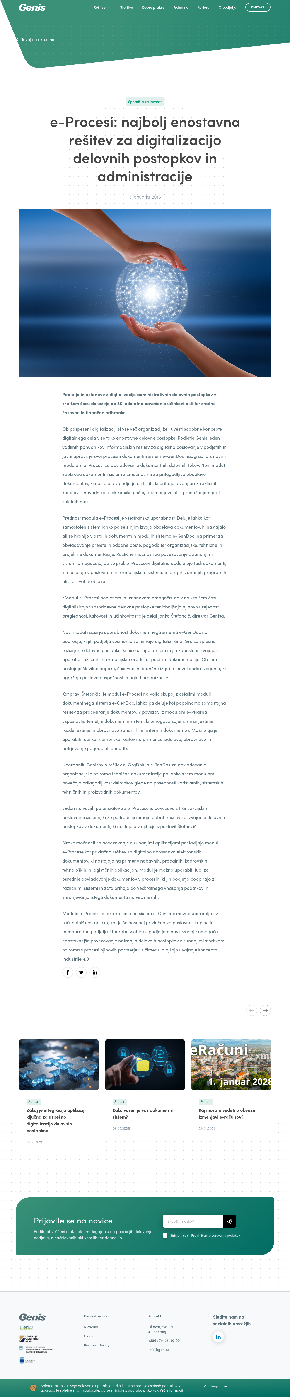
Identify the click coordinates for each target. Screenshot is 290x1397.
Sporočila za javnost (145, 101)
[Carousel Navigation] (258, 1010)
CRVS (88, 1335)
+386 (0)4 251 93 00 (164, 1340)
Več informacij (171, 1390)
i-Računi (91, 1326)
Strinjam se (214, 1386)
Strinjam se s (205, 1235)
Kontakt (258, 7)
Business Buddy (96, 1345)
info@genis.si (159, 1349)
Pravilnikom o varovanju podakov (215, 1235)
